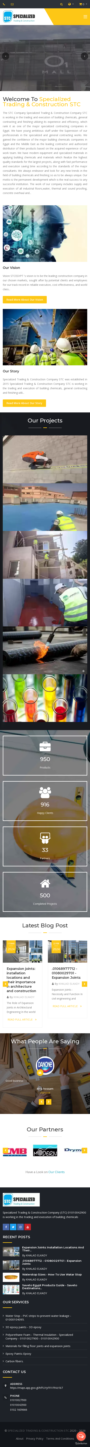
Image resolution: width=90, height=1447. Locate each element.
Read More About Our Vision (24, 299)
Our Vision (11, 268)
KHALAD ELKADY (23, 997)
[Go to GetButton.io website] (81, 1443)
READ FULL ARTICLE (22, 1019)
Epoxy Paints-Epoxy (18, 1353)
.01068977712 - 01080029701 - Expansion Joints (66, 973)
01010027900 (18, 1400)
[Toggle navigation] (85, 17)
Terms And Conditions (60, 1438)
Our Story (11, 371)
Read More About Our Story (24, 403)
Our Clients (56, 1172)
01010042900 (18, 1405)
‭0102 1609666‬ (18, 1409)
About (19, 1438)
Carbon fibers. (14, 1361)
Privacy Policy (34, 1438)
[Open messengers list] (81, 1436)
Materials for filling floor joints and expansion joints (38, 1346)
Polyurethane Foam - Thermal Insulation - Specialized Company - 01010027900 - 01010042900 (39, 1336)
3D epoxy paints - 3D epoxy (23, 1327)
